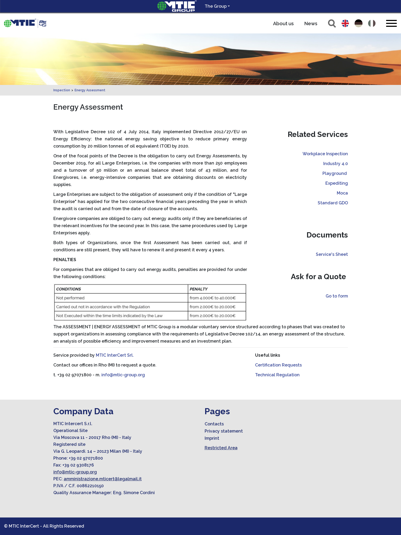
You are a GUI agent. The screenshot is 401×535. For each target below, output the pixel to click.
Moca (342, 193)
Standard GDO (333, 202)
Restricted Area (221, 447)
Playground (335, 173)
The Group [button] (216, 6)
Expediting (336, 183)
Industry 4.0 (335, 163)
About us (283, 23)
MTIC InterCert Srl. (115, 355)
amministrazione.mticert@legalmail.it (103, 478)
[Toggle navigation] (391, 23)
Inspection (61, 90)
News (310, 23)
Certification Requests (278, 365)
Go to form (337, 296)
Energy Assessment (90, 90)
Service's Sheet (332, 254)
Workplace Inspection (325, 153)
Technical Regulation (277, 374)
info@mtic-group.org (123, 374)
